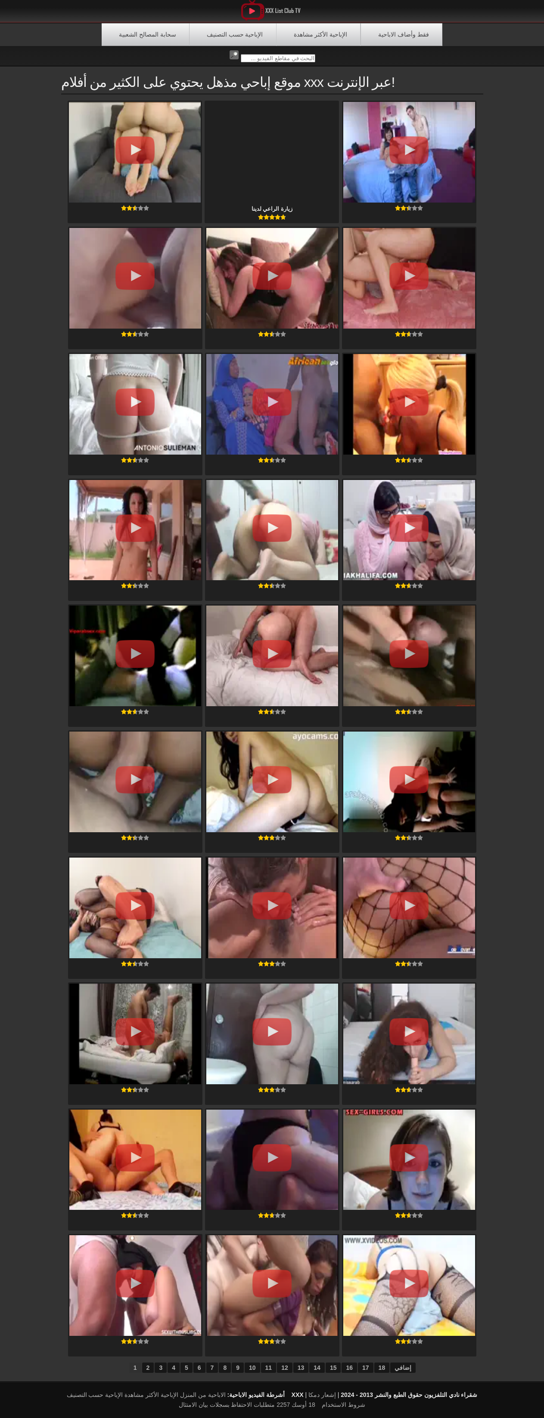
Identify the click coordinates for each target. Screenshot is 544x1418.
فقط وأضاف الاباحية (403, 34)
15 (333, 1367)
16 (349, 1367)
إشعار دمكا (322, 1394)
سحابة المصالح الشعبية (147, 34)
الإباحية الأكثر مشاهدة (321, 34)
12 (284, 1367)
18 (382, 1367)
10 (252, 1367)
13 (301, 1367)
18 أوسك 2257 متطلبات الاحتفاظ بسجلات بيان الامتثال (247, 1404)
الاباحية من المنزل (203, 1394)
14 (317, 1367)
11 (268, 1367)
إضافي (403, 1367)
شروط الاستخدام (343, 1404)
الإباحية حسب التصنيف (235, 34)
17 (365, 1367)
